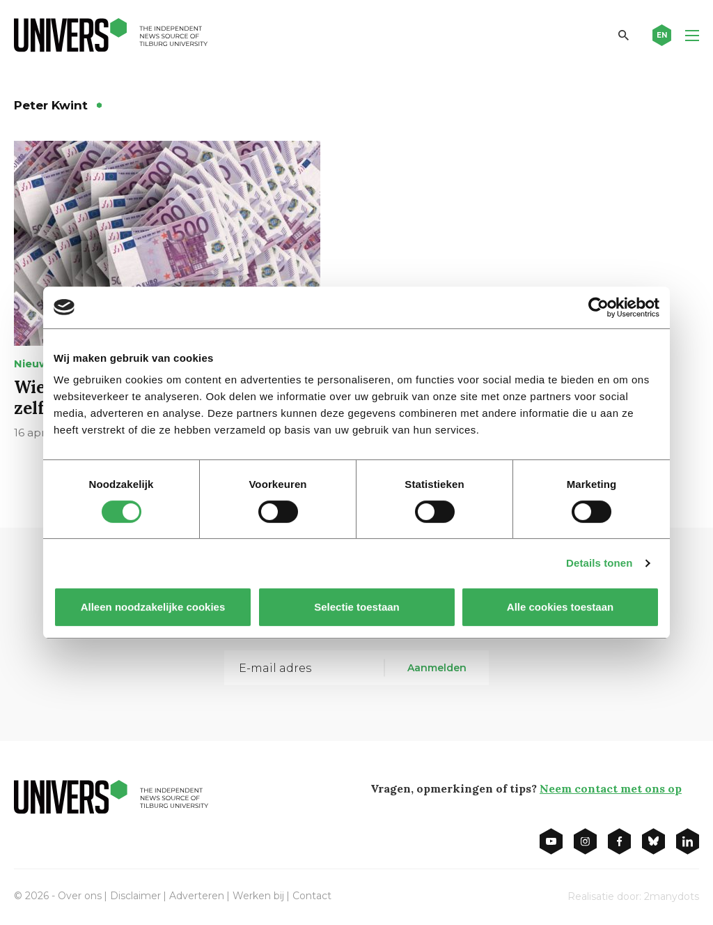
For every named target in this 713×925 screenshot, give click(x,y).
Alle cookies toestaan (560, 607)
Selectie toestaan (357, 607)
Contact (311, 896)
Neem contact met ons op (611, 788)
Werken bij (258, 896)
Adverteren (196, 896)
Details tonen (599, 563)
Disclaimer (135, 896)
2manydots (671, 896)
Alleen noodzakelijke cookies (153, 607)
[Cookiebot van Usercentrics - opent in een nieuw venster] (598, 307)
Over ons (80, 896)
